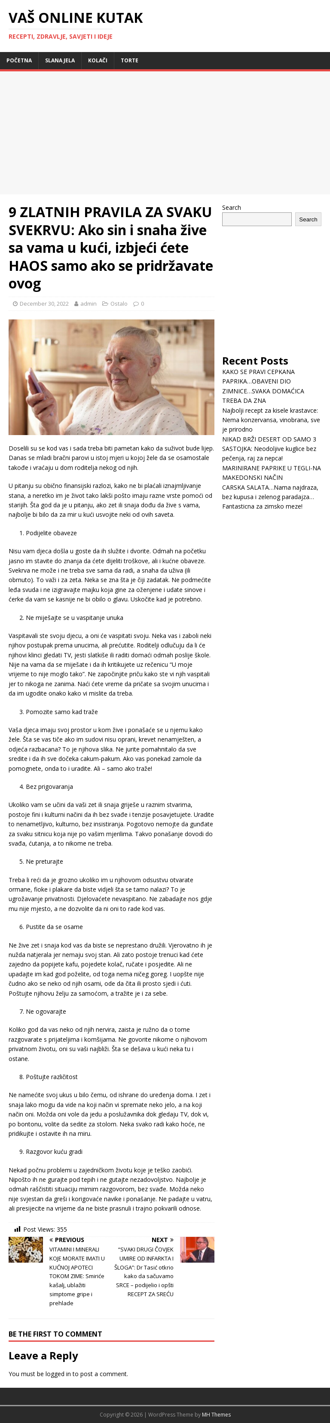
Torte (129, 60)
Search (231, 207)
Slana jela (60, 60)
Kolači (97, 60)
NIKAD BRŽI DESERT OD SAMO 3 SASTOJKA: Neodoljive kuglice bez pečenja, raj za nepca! (269, 449)
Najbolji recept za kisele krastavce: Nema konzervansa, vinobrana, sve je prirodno (271, 420)
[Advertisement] (72, 131)
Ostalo (119, 303)
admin (88, 303)
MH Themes (216, 1414)
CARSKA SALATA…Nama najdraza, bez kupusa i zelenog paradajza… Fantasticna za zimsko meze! (270, 497)
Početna (19, 60)
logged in (58, 1374)
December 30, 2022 (44, 303)
